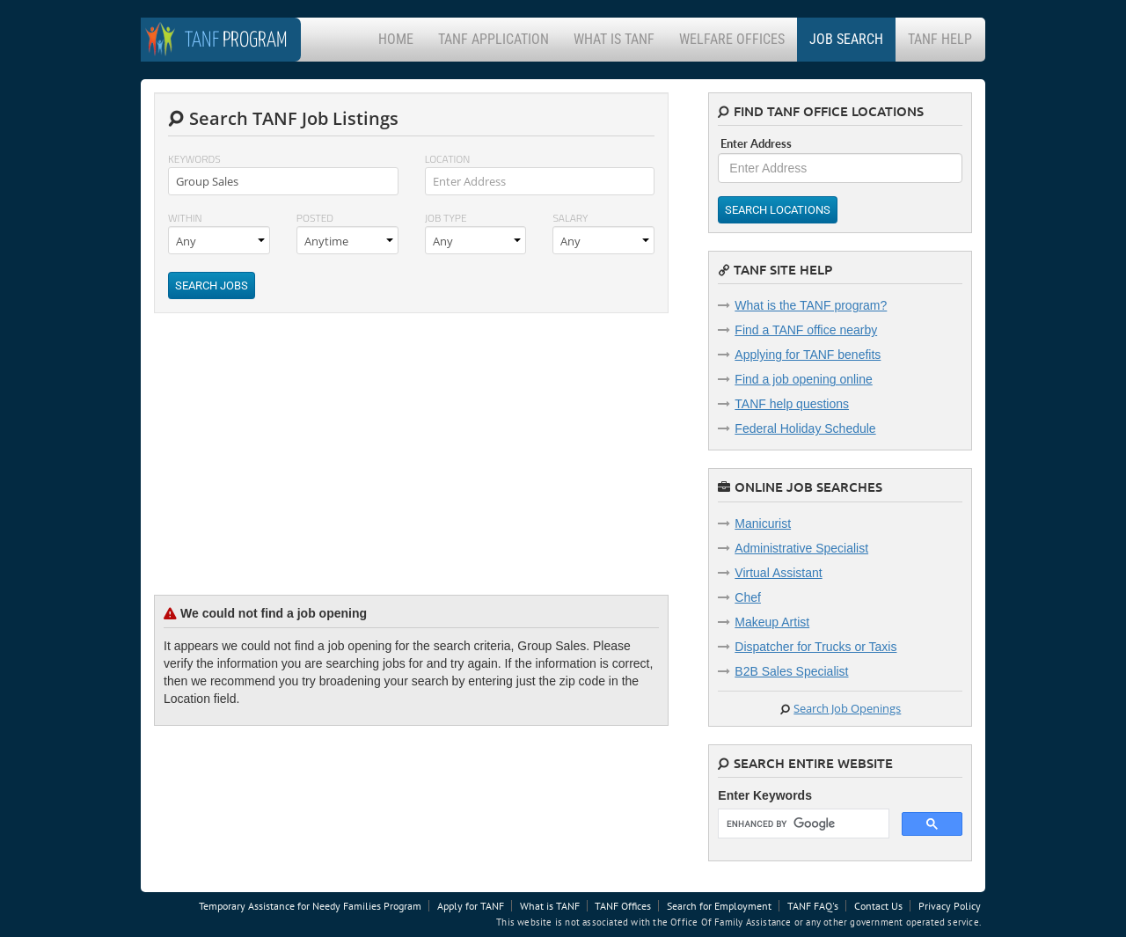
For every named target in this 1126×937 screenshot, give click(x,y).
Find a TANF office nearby (806, 330)
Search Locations (777, 209)
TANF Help (940, 39)
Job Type (446, 217)
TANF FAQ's (812, 905)
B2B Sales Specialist (791, 671)
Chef (748, 597)
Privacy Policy (949, 905)
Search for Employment (719, 905)
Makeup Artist (772, 622)
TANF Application (493, 39)
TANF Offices (623, 905)
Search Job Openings (847, 708)
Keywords (194, 158)
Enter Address (756, 143)
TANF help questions (792, 404)
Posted (314, 217)
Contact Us (878, 905)
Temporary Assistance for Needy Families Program (310, 905)
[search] (802, 824)
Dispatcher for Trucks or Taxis (815, 647)
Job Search (846, 39)
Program (236, 41)
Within (185, 217)
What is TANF (614, 39)
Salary (570, 217)
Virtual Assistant (778, 573)
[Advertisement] (286, 467)
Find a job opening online (803, 379)
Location (448, 158)
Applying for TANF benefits (808, 355)
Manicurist (763, 523)
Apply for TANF (470, 905)
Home (395, 39)
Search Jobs (211, 285)
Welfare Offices (732, 39)
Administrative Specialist (801, 548)
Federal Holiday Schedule (805, 428)
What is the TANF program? (811, 305)
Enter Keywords (765, 795)
